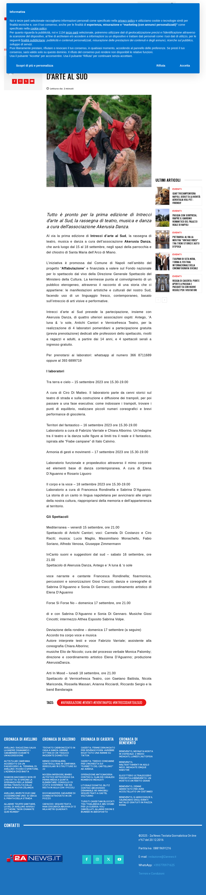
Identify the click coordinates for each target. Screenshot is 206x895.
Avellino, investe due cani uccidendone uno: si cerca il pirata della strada (20, 796)
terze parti (72, 32)
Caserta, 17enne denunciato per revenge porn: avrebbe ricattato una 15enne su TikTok (98, 751)
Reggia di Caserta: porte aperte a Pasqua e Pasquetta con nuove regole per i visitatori (185, 284)
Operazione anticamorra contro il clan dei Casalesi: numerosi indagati (98, 777)
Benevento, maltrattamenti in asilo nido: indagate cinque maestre (134, 766)
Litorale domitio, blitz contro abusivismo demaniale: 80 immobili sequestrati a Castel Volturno (95, 790)
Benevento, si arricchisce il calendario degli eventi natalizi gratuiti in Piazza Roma (136, 801)
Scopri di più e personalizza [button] (34, 65)
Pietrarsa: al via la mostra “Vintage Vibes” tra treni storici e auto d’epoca (185, 241)
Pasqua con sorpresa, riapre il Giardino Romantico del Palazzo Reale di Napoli (184, 219)
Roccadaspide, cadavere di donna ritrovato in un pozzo (58, 796)
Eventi (177, 189)
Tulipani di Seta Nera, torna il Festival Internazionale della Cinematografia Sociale (185, 263)
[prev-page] (158, 299)
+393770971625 (164, 865)
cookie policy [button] (38, 28)
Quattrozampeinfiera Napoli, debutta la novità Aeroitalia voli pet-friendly (186, 198)
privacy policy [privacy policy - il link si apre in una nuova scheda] (126, 20)
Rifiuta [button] (161, 65)
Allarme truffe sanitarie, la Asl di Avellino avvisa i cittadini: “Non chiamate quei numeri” (19, 808)
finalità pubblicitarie (33, 40)
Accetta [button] (185, 65)
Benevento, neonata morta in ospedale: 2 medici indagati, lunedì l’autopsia (136, 754)
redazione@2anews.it (162, 856)
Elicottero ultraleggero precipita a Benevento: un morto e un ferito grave (135, 778)
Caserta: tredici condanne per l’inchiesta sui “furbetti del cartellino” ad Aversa (97, 765)
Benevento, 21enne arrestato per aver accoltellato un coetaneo (136, 789)
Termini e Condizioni (151, 873)
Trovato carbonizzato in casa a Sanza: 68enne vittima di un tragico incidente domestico (58, 751)
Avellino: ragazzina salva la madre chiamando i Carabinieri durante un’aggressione (20, 751)
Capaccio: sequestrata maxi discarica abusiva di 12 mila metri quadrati (59, 807)
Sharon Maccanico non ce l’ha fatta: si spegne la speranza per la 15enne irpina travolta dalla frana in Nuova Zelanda (20, 782)
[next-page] (164, 299)
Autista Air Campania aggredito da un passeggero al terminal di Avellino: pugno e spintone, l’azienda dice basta (21, 766)
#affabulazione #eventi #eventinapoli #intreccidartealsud (101, 702)
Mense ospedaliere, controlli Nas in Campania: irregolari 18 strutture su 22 (59, 765)
